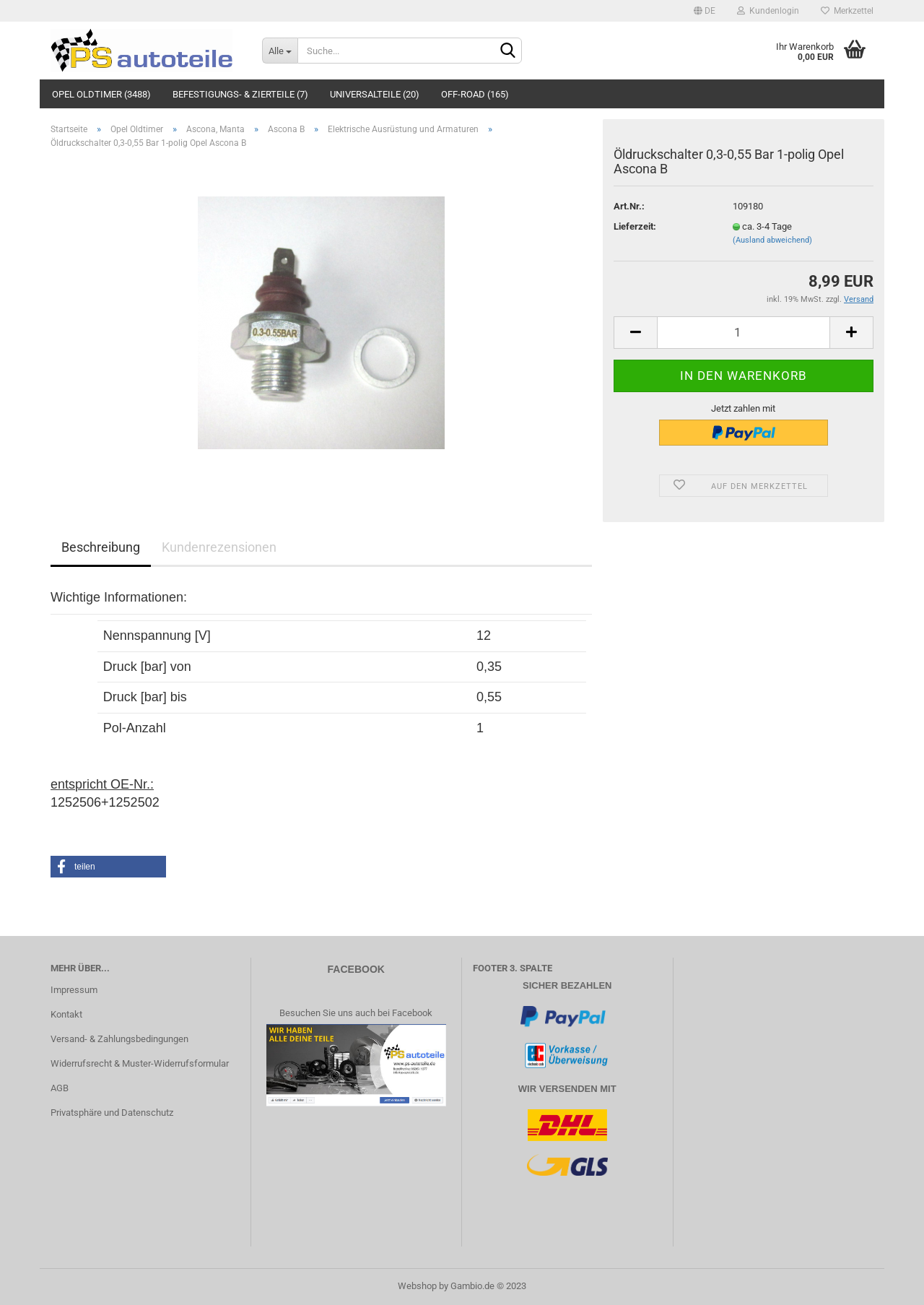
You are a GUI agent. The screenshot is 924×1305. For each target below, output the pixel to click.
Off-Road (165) (475, 94)
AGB (60, 1088)
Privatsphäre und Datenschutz (112, 1112)
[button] (108, 866)
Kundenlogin (768, 11)
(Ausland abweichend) (772, 240)
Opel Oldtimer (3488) (101, 94)
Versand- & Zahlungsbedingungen (119, 1038)
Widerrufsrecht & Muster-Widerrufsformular (140, 1063)
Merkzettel (847, 11)
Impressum (74, 989)
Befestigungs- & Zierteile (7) (240, 94)
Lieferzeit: (635, 226)
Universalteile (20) (374, 94)
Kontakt (66, 1014)
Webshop (417, 1285)
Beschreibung (100, 547)
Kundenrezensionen (219, 547)
